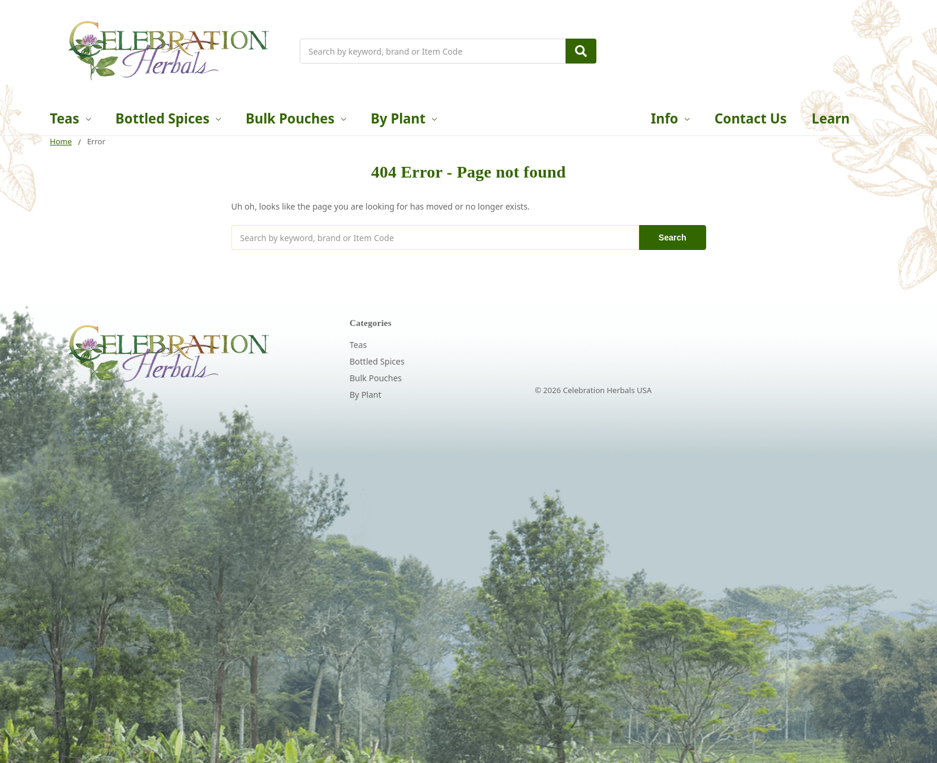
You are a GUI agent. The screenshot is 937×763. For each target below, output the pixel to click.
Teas (70, 118)
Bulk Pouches (296, 118)
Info (670, 118)
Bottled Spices (168, 118)
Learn (831, 118)
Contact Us (750, 118)
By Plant (404, 118)
